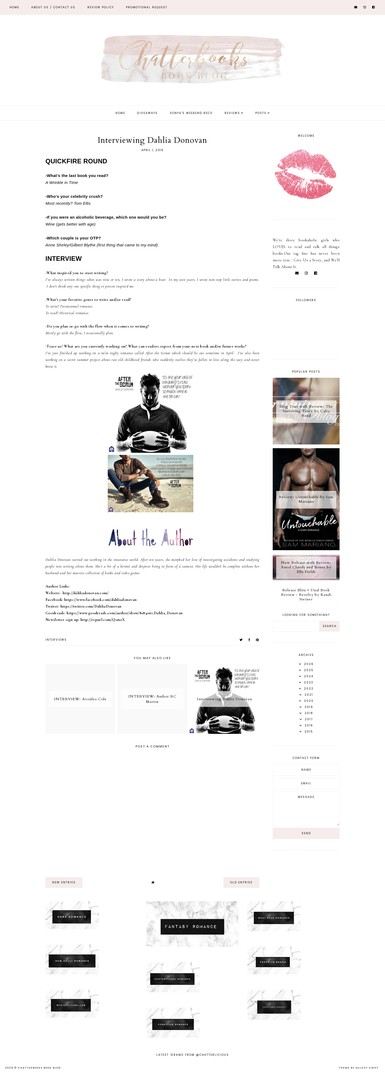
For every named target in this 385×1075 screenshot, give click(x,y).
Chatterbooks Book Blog (39, 1067)
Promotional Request (146, 7)
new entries (64, 882)
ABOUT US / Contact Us (53, 7)
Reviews (232, 113)
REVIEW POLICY (100, 7)
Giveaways (147, 113)
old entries (241, 882)
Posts (261, 113)
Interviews (56, 640)
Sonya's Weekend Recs (191, 113)
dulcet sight (367, 1067)
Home (14, 7)
